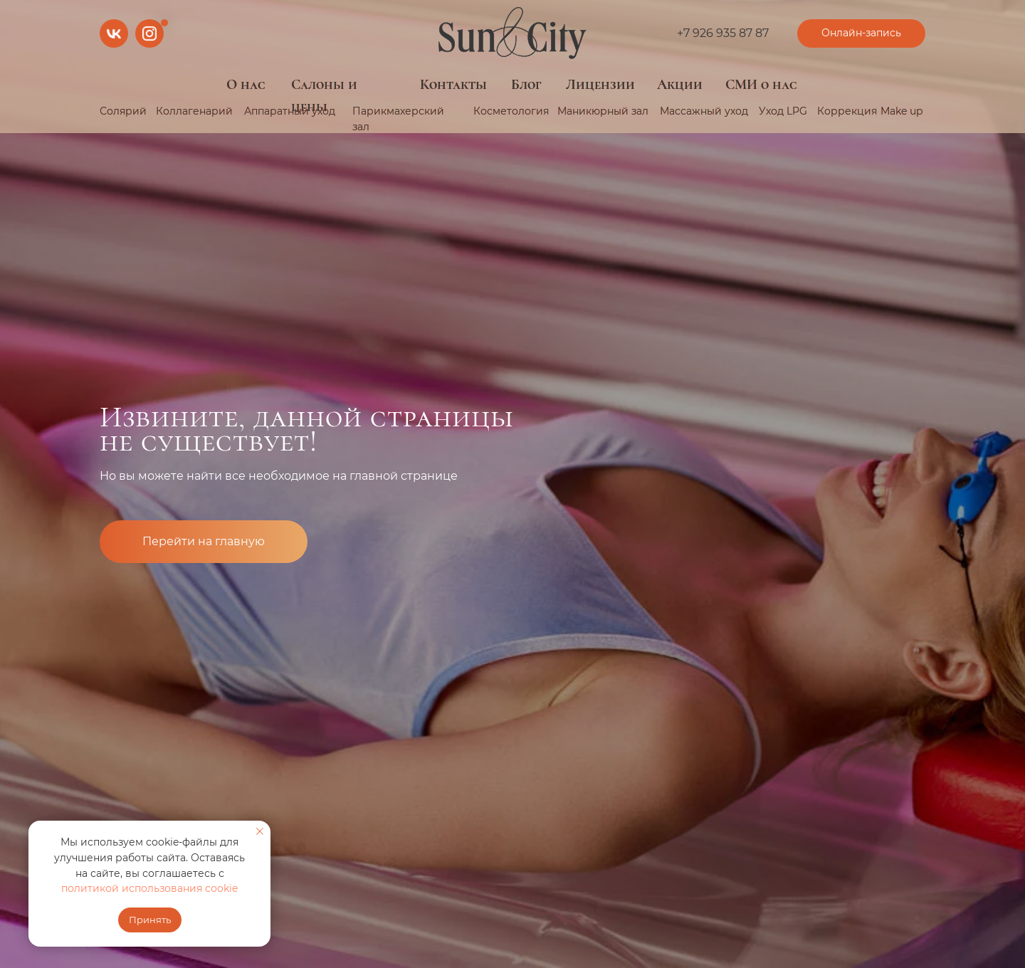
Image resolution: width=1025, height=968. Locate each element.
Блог (526, 84)
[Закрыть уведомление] (260, 831)
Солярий (123, 111)
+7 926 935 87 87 (723, 33)
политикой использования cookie (149, 888)
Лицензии (600, 84)
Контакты (453, 84)
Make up (901, 111)
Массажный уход (704, 111)
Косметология (511, 111)
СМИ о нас (761, 84)
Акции (680, 84)
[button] (861, 33)
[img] (512, 33)
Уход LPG (783, 111)
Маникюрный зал (602, 111)
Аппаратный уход (289, 111)
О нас (246, 84)
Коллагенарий (194, 111)
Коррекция (847, 111)
